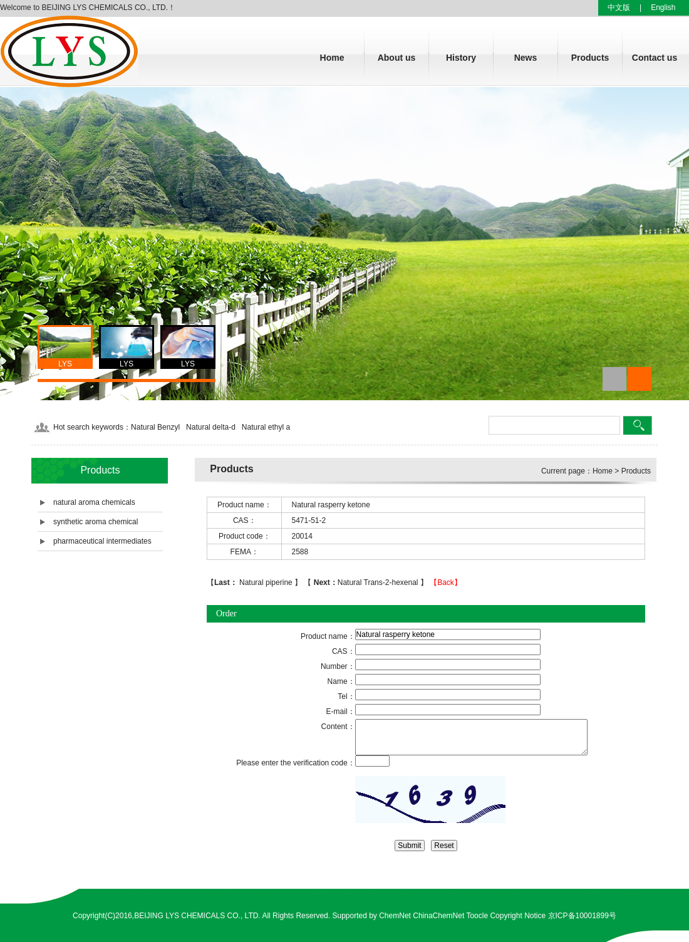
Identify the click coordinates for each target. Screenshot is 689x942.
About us (397, 58)
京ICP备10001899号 (582, 915)
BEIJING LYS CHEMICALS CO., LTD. (197, 915)
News (525, 58)
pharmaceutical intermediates (102, 541)
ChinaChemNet (438, 915)
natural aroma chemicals (94, 502)
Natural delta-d (211, 427)
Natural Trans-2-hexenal (365, 582)
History (461, 58)
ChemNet (395, 915)
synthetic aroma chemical (95, 521)
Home (332, 58)
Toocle (477, 915)
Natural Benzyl (155, 427)
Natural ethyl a (266, 427)
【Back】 (446, 582)
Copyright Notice (518, 915)
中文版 (619, 7)
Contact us (654, 58)
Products (590, 58)
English (663, 7)
